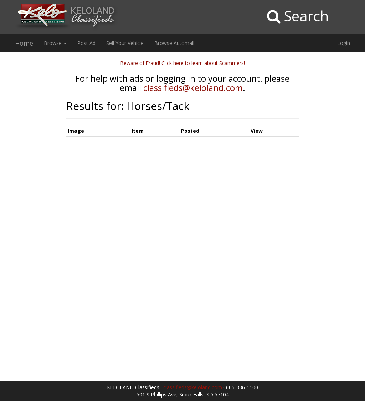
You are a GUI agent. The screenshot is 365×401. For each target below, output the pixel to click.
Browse (55, 43)
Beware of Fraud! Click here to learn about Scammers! (182, 63)
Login (343, 43)
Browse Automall (174, 43)
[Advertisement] (30, 167)
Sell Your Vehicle (125, 43)
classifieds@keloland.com (193, 87)
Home (24, 43)
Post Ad (86, 43)
